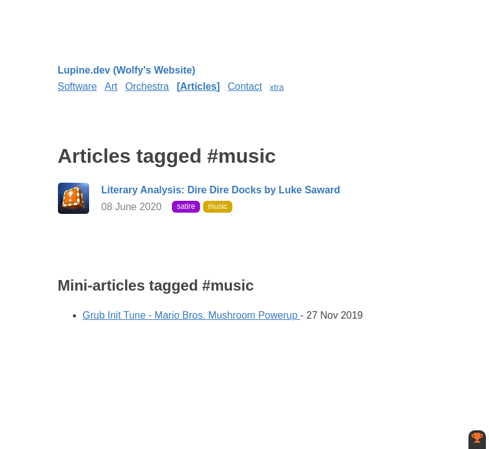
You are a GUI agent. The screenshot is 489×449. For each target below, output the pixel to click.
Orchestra (147, 86)
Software (77, 86)
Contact (245, 86)
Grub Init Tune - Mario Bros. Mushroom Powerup (191, 315)
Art (111, 86)
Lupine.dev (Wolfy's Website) (127, 70)
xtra (276, 87)
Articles (198, 86)
